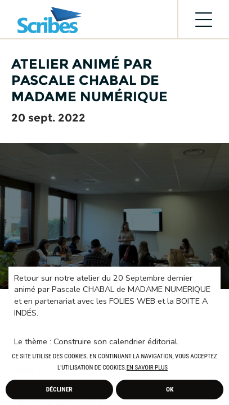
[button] (170, 368)
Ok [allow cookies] (170, 389)
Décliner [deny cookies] (59, 389)
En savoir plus (147, 367)
